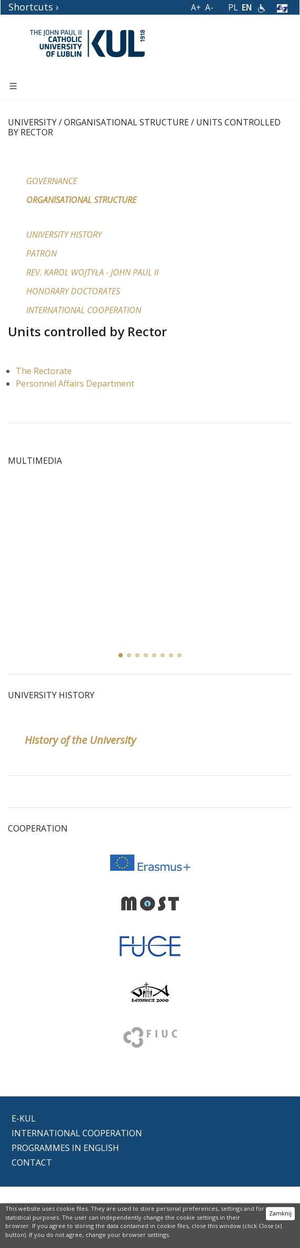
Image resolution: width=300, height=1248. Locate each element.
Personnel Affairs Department (75, 383)
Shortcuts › (33, 7)
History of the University (80, 740)
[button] (129, 655)
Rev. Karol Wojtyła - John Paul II (92, 272)
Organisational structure (126, 122)
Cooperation (38, 828)
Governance (51, 181)
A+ (196, 7)
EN (247, 7)
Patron (41, 253)
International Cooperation (83, 310)
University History (64, 234)
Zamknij (280, 1213)
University (32, 122)
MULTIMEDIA (35, 460)
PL (233, 7)
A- (209, 7)
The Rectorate (44, 371)
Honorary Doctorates (73, 291)
